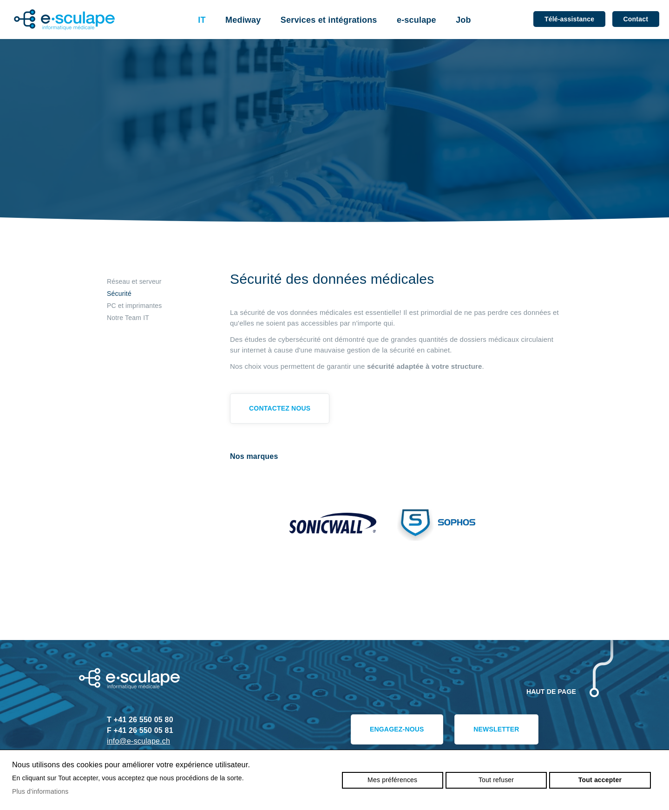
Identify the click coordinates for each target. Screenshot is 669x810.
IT (201, 20)
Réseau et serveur (134, 281)
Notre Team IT (128, 317)
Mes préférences (392, 780)
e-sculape (416, 20)
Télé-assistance (569, 19)
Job (463, 20)
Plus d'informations (40, 791)
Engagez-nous (397, 729)
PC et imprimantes (134, 305)
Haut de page (551, 691)
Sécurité (119, 293)
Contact (635, 19)
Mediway (243, 20)
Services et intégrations (329, 20)
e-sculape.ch (64, 19)
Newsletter (496, 729)
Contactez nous (279, 408)
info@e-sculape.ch (138, 741)
